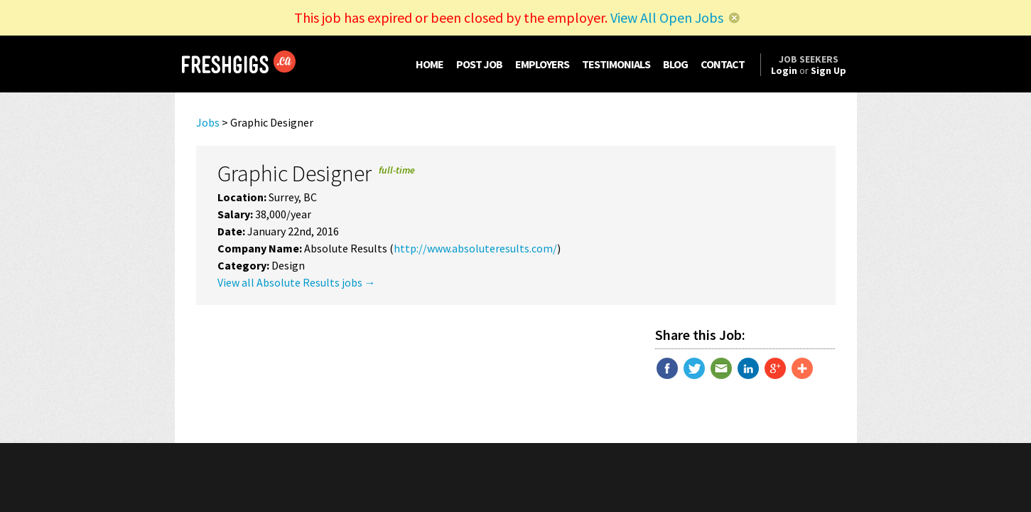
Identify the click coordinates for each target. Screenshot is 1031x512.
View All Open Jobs (666, 17)
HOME (429, 64)
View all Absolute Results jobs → (296, 282)
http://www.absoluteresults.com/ (475, 248)
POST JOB (479, 64)
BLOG (675, 64)
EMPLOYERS (542, 64)
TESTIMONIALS (616, 64)
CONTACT (723, 64)
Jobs (208, 122)
